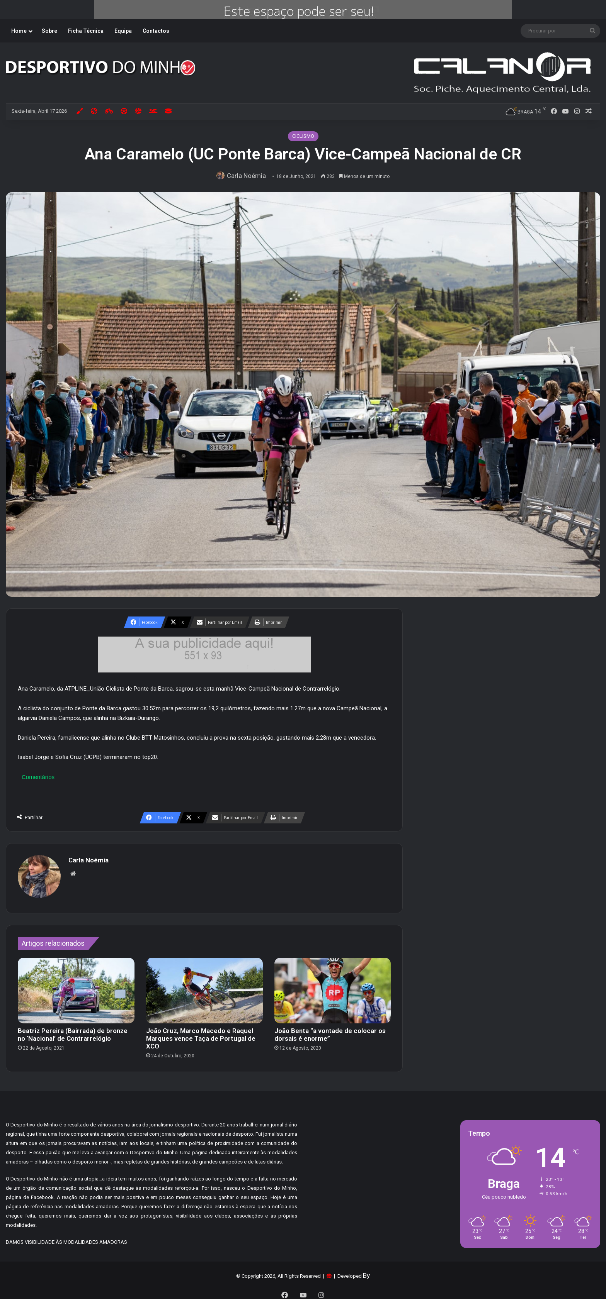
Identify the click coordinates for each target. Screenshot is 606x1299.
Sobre (49, 31)
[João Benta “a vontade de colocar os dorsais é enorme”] (332, 987)
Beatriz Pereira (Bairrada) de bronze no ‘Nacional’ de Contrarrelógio (73, 1030)
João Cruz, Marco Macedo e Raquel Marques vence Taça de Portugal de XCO (200, 1034)
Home (19, 31)
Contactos (156, 31)
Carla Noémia (248, 176)
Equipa (123, 31)
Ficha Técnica (86, 31)
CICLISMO (303, 136)
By (366, 1272)
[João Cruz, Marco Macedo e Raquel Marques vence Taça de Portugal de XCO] (204, 987)
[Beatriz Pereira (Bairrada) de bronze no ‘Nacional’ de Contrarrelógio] (76, 987)
